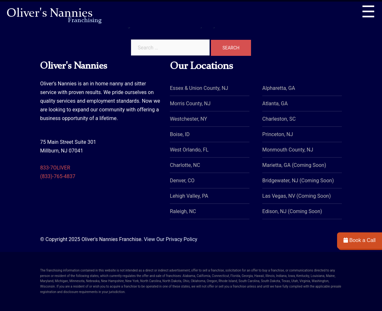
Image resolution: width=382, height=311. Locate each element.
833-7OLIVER (55, 168)
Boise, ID (180, 134)
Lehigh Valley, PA (189, 196)
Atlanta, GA (275, 103)
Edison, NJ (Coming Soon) (292, 211)
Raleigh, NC (183, 211)
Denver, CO (182, 180)
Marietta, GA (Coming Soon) (294, 165)
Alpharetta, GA (278, 88)
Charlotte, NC (185, 165)
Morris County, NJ (190, 103)
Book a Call (359, 240)
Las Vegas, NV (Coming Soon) (296, 196)
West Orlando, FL (189, 150)
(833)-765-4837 (57, 176)
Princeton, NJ (277, 134)
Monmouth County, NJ (287, 150)
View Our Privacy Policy (170, 239)
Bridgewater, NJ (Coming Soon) (298, 180)
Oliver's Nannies (53, 14)
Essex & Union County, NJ (199, 88)
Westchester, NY (188, 119)
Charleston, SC (279, 119)
